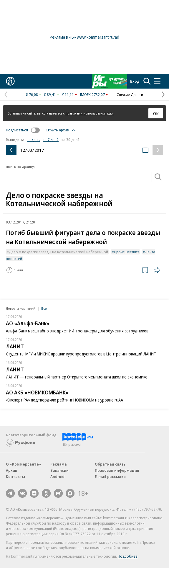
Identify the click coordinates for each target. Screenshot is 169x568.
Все (44, 308)
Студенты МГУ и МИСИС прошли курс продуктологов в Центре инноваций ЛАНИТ (81, 354)
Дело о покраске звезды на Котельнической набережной (58, 251)
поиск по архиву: (20, 166)
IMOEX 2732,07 (92, 94)
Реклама (58, 464)
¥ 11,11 (68, 94)
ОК (156, 113)
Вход (135, 81)
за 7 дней (51, 139)
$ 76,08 (32, 94)
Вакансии (59, 470)
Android (57, 476)
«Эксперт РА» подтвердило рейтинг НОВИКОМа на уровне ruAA (64, 400)
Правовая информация (117, 470)
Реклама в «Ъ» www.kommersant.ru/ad (84, 37)
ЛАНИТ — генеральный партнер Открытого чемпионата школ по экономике (77, 377)
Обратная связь (110, 464)
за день (33, 139)
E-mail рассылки (110, 476)
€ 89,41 (50, 94)
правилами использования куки (89, 113)
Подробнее (127, 556)
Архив (11, 470)
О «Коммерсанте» (23, 464)
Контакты (15, 476)
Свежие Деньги (130, 94)
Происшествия (126, 251)
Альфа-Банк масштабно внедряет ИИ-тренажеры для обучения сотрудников (77, 331)
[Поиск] (158, 177)
